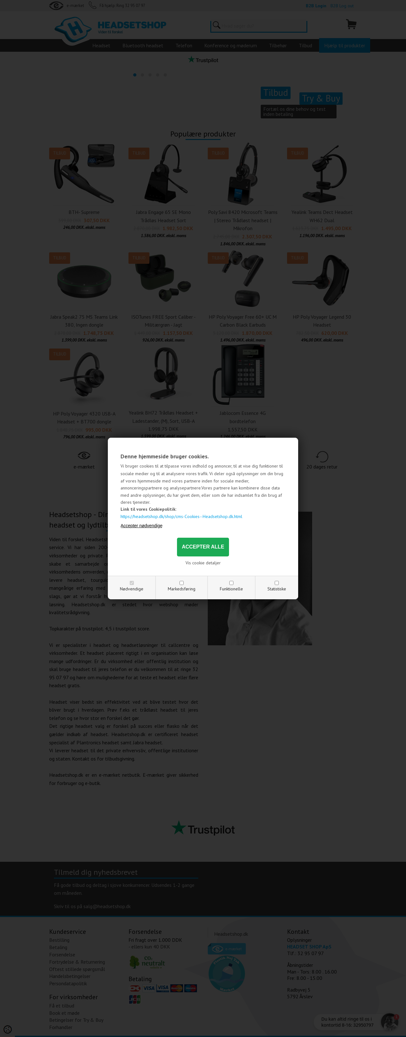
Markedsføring (181, 589)
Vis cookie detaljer (203, 563)
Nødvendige (131, 589)
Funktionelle (231, 589)
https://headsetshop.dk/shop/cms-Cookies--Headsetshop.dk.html (181, 516)
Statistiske (276, 589)
